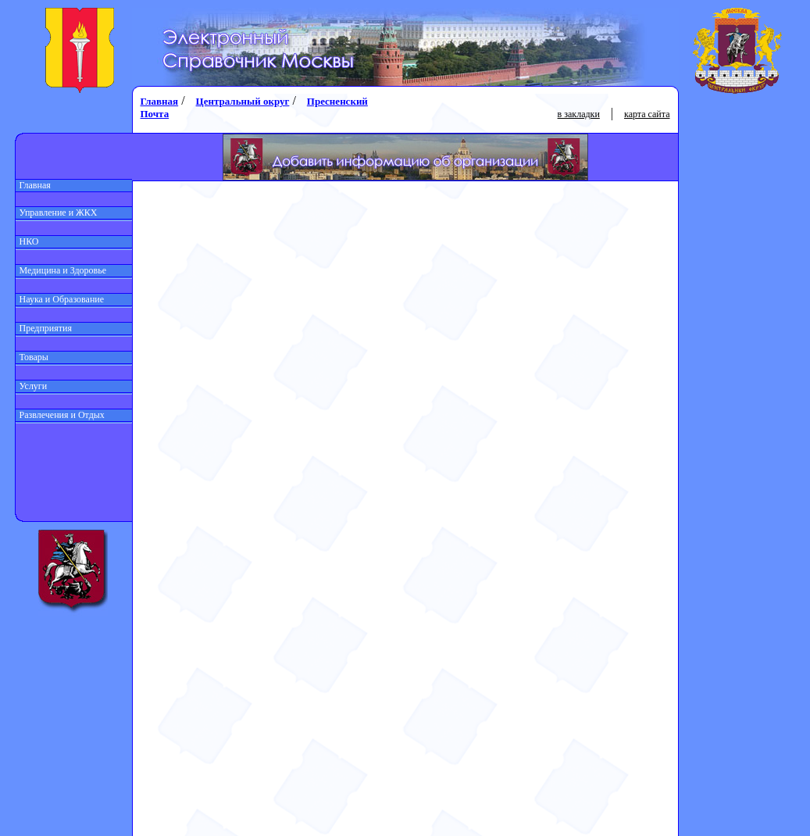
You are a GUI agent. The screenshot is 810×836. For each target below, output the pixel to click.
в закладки (579, 114)
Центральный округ (243, 101)
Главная (33, 185)
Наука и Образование (60, 299)
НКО (27, 241)
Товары (32, 357)
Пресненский (337, 101)
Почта (155, 114)
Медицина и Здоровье (61, 270)
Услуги (32, 385)
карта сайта (646, 114)
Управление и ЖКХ (57, 212)
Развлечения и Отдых (60, 414)
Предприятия (44, 328)
